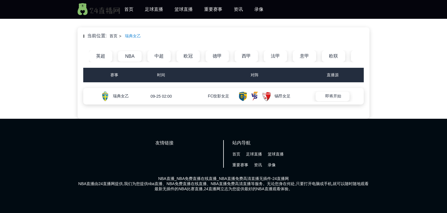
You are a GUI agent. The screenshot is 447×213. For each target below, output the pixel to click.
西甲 (246, 56)
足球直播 (154, 9)
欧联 (333, 56)
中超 (159, 56)
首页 (128, 9)
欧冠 (188, 56)
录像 (258, 9)
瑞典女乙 (133, 36)
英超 (100, 56)
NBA (130, 56)
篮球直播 (183, 9)
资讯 (238, 9)
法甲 (275, 56)
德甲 (217, 56)
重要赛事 (213, 9)
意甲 (304, 56)
